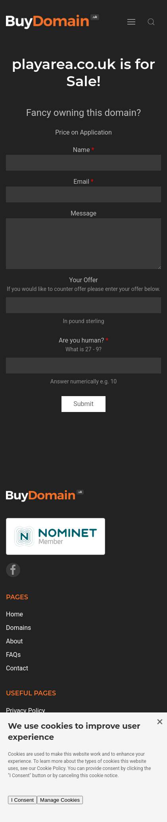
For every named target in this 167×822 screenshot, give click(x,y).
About (14, 641)
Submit (83, 404)
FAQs (13, 654)
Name (81, 150)
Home (14, 614)
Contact (17, 668)
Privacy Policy (25, 710)
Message (83, 213)
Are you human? (81, 340)
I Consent (22, 800)
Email (81, 181)
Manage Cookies (60, 800)
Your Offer (83, 280)
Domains (18, 627)
